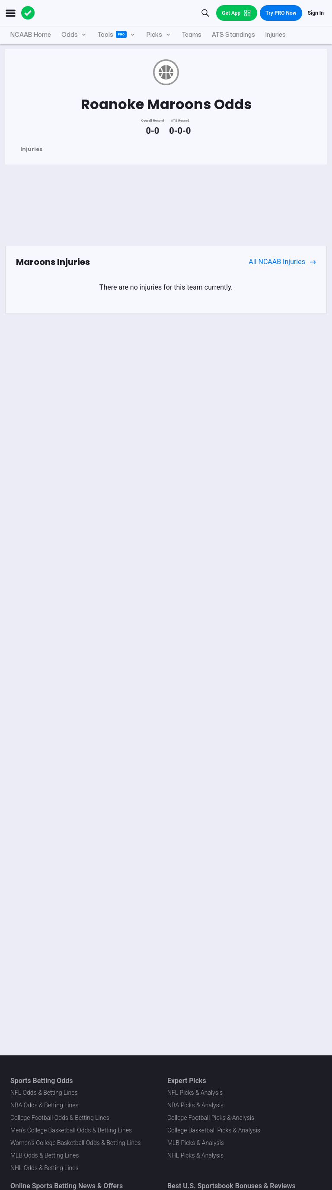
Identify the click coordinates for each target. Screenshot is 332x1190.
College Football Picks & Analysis (210, 1117)
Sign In (316, 13)
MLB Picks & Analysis (195, 1142)
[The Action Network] (28, 13)
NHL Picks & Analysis (195, 1155)
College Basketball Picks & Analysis (213, 1130)
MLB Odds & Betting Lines (44, 1155)
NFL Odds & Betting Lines (44, 1092)
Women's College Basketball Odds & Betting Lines (75, 1142)
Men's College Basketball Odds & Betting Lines (71, 1130)
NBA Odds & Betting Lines (44, 1105)
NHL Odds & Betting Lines (44, 1167)
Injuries (31, 149)
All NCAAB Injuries (282, 262)
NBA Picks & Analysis (195, 1105)
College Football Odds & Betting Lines (59, 1117)
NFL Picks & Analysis (195, 1092)
